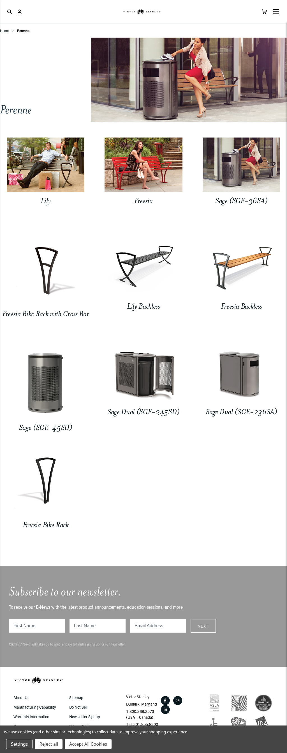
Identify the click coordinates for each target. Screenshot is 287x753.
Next (203, 625)
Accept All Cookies (88, 744)
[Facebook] (165, 700)
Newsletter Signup (84, 716)
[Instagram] (177, 700)
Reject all (48, 744)
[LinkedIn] (165, 709)
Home (4, 30)
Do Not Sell (78, 706)
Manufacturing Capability (34, 706)
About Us (21, 697)
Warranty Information (31, 716)
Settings (19, 744)
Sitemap (76, 697)
